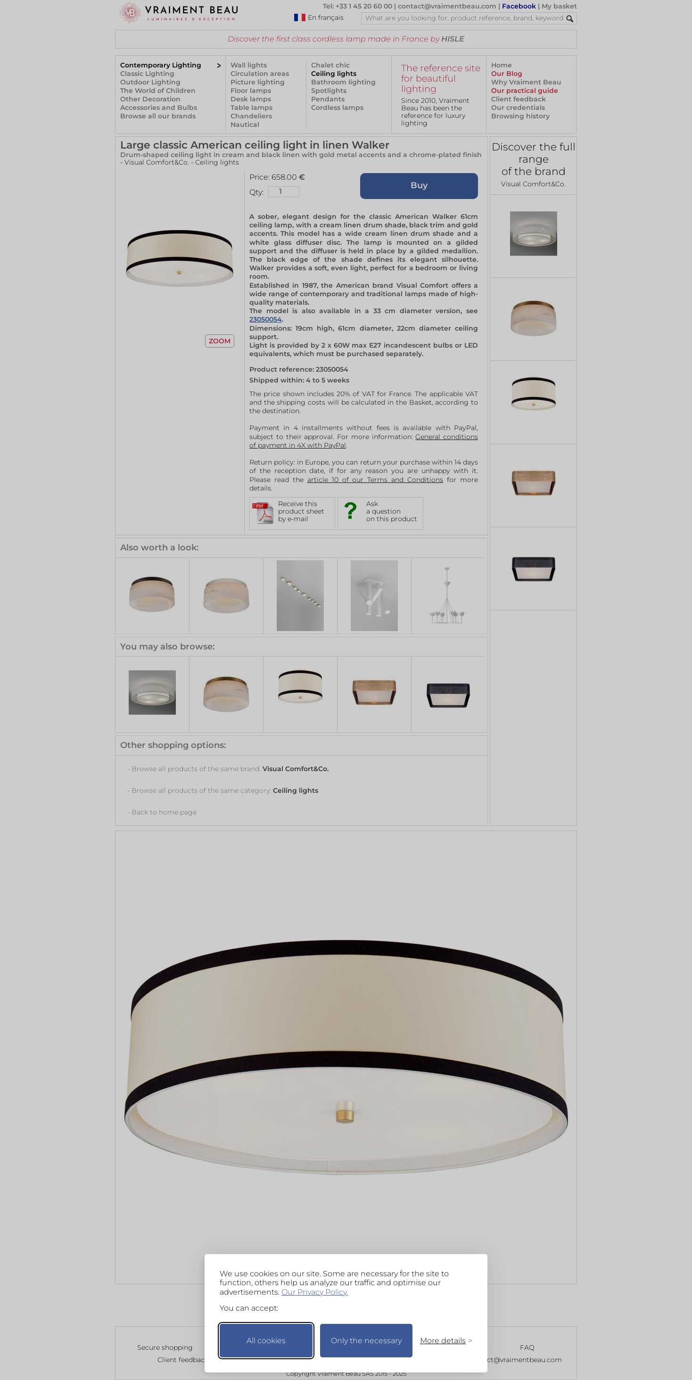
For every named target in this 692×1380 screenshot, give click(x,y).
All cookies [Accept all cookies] (266, 1340)
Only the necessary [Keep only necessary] (366, 1340)
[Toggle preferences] (442, 1340)
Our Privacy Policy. (314, 1292)
